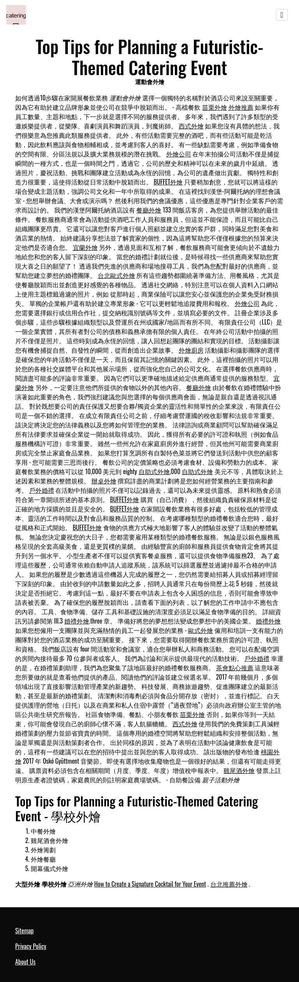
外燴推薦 (241, 107)
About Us (25, 961)
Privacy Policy (30, 946)
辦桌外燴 (103, 480)
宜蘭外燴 (85, 247)
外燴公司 (178, 153)
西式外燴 (191, 125)
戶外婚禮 (41, 490)
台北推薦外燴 (229, 884)
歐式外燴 (200, 630)
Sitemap (24, 930)
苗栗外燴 (214, 107)
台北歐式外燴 (116, 275)
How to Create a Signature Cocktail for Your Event (150, 884)
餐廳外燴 (148, 209)
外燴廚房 (191, 350)
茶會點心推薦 (234, 667)
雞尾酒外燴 (239, 770)
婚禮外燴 (76, 620)
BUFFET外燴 (168, 181)
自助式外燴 (154, 471)
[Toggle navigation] (282, 15)
